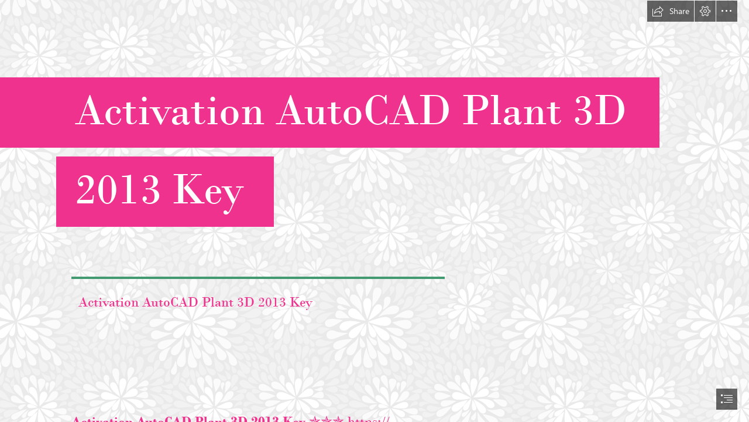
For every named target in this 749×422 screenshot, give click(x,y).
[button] (670, 11)
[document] (374, 211)
